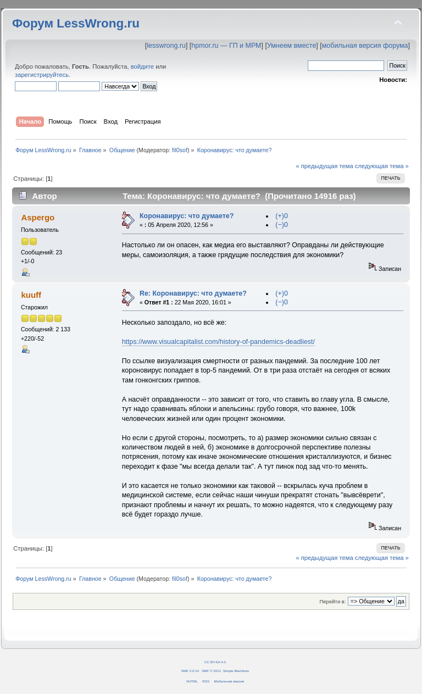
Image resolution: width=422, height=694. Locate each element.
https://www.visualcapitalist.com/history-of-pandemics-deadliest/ (218, 342)
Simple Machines (236, 671)
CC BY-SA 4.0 (215, 662)
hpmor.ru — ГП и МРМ (226, 45)
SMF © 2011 (211, 671)
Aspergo (37, 217)
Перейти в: (332, 601)
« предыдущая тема (324, 166)
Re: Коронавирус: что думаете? (193, 293)
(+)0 (281, 216)
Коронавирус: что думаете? (187, 216)
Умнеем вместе (291, 45)
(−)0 (281, 225)
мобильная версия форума (365, 45)
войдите (142, 66)
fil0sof (179, 150)
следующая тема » (382, 166)
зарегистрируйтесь (42, 74)
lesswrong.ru (166, 45)
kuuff (31, 294)
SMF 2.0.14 (190, 671)
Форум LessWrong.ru (76, 23)
